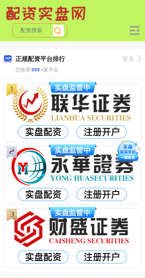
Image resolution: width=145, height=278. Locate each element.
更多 (131, 59)
